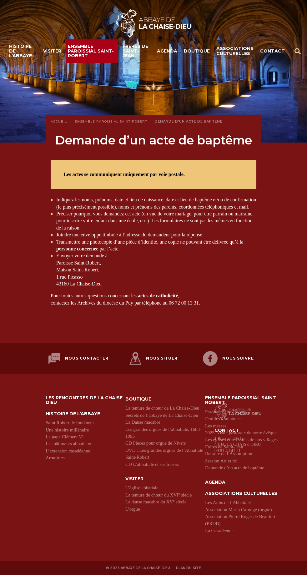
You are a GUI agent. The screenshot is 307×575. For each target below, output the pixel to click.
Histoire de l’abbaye (20, 51)
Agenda (167, 51)
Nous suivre (228, 358)
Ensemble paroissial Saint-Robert (91, 51)
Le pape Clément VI (65, 436)
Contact (272, 51)
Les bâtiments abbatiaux (68, 443)
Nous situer (153, 358)
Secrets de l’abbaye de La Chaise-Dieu (161, 415)
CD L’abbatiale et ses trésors (152, 464)
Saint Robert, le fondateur (70, 422)
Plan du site (188, 568)
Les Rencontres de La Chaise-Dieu (85, 400)
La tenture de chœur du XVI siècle (158, 494)
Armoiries (55, 457)
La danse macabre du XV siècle (155, 501)
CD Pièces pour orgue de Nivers (155, 443)
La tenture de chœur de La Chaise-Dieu (162, 408)
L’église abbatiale (142, 487)
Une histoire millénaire (67, 429)
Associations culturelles (235, 51)
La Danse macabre (142, 422)
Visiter (52, 51)
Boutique (197, 51)
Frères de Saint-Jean (135, 51)
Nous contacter (78, 358)
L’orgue (132, 509)
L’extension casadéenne (68, 450)
